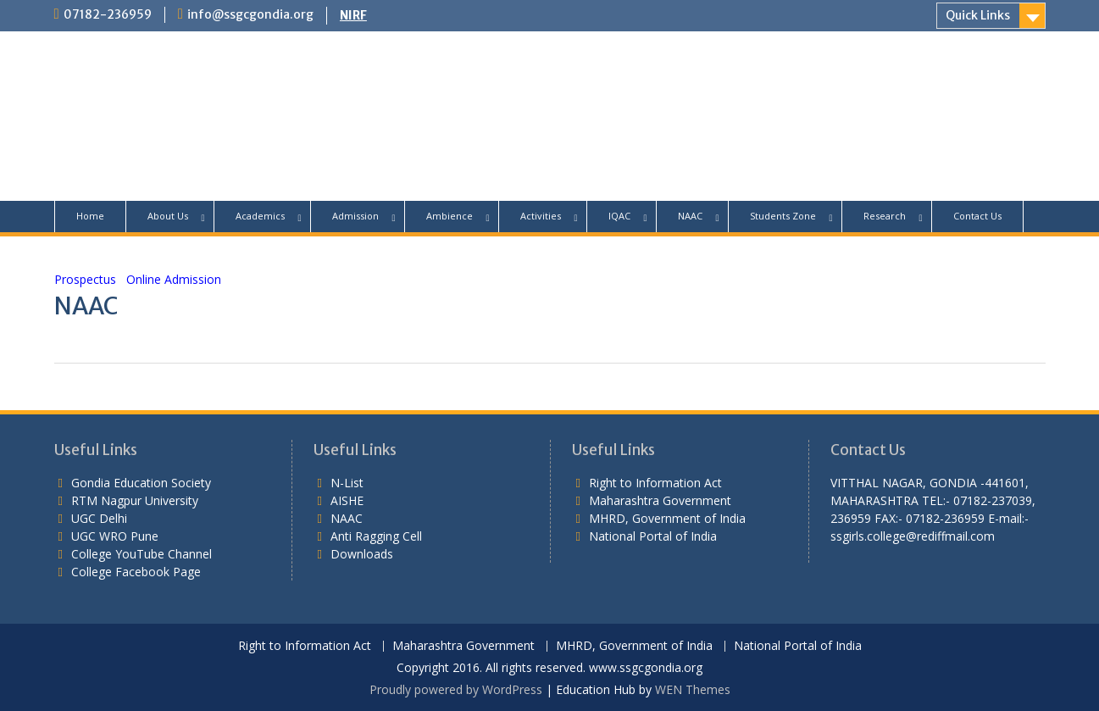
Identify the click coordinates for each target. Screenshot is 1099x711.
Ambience (449, 215)
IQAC (619, 215)
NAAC (690, 215)
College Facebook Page (136, 572)
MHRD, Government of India (667, 518)
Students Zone (783, 215)
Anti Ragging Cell (376, 536)
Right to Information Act (655, 483)
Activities (540, 215)
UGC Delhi (99, 518)
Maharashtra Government (660, 500)
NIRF (353, 15)
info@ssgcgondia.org (250, 14)
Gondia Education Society (141, 483)
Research (884, 215)
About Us (167, 215)
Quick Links (978, 15)
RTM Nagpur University (134, 500)
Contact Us (977, 215)
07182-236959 (108, 14)
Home (90, 215)
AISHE (347, 500)
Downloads (361, 554)
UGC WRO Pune (114, 536)
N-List (347, 483)
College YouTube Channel (141, 554)
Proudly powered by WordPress (455, 689)
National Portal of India (653, 536)
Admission (355, 215)
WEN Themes (692, 689)
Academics (260, 215)
